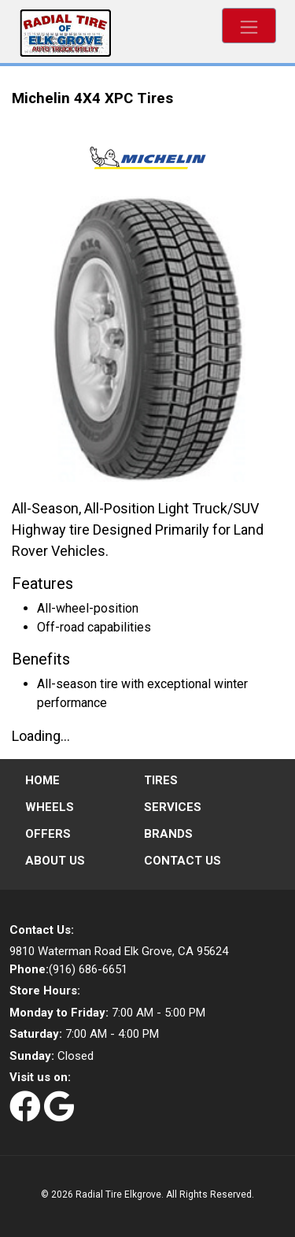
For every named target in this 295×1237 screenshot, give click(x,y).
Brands (168, 834)
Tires (161, 780)
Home (42, 780)
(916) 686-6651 (68, 969)
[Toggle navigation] (249, 25)
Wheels (49, 807)
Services (172, 807)
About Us (55, 861)
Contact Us (182, 861)
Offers (48, 834)
